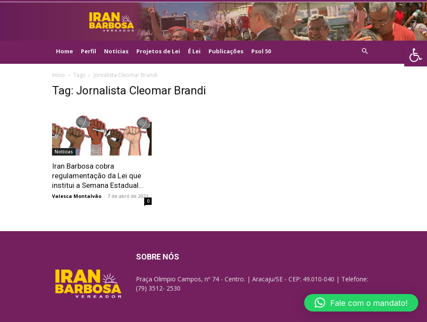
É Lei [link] (194, 51)
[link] (415, 55)
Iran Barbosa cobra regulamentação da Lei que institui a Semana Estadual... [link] (98, 176)
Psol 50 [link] (261, 51)
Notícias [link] (116, 51)
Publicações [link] (225, 51)
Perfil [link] (88, 51)
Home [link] (64, 51)
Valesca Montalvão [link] (76, 196)
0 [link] (148, 201)
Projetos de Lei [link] (158, 51)
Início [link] (58, 75)
